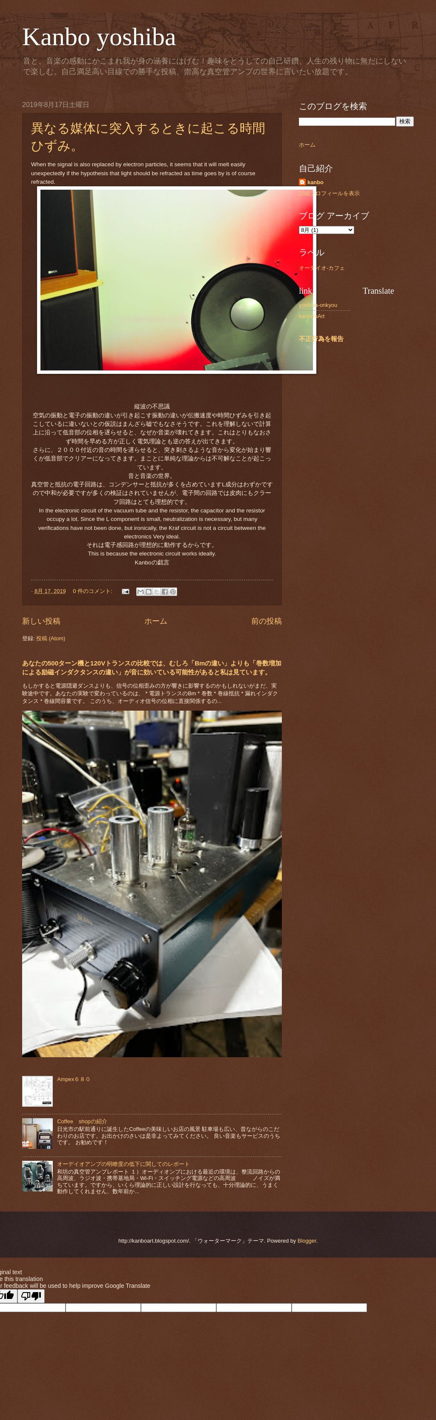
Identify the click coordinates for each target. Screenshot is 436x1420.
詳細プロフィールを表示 (329, 193)
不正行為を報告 (321, 338)
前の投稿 (266, 621)
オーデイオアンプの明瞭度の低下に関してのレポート (123, 1164)
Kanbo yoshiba (99, 37)
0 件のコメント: (93, 591)
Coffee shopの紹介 (82, 1121)
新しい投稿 (41, 621)
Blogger (307, 1241)
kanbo (315, 182)
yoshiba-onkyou (318, 305)
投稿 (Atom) (50, 638)
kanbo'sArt (311, 316)
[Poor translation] (31, 1296)
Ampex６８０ (74, 1079)
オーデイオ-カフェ (322, 268)
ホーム (155, 621)
